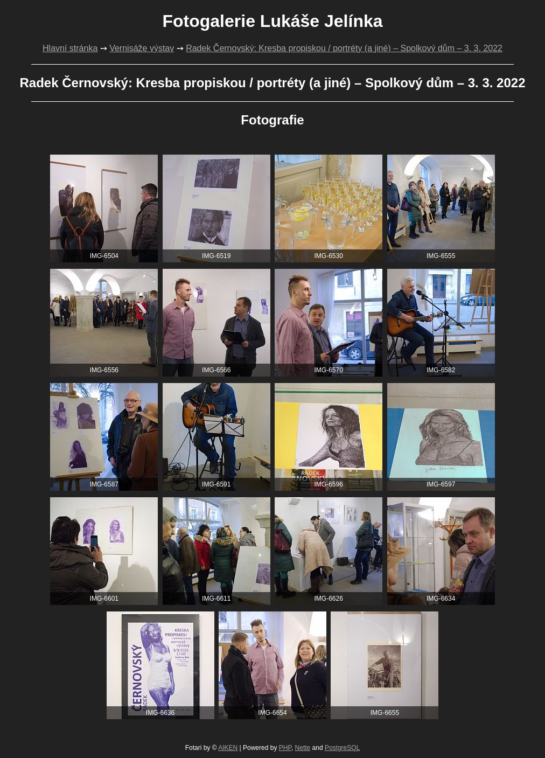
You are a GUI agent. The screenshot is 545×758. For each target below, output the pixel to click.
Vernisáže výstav (141, 48)
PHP (285, 748)
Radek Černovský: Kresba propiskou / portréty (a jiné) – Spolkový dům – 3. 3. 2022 (344, 48)
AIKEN (227, 748)
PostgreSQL (342, 748)
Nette (303, 748)
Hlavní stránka (70, 48)
